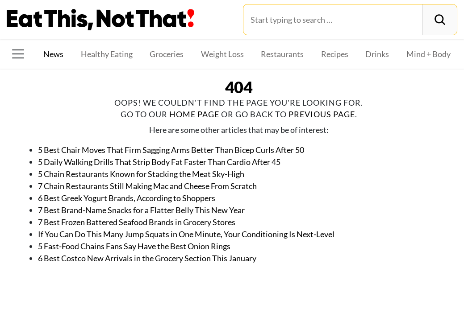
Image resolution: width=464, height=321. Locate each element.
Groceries (167, 54)
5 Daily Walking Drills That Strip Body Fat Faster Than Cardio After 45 (159, 162)
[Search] (439, 19)
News (53, 54)
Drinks (377, 54)
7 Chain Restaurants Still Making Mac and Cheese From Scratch (147, 186)
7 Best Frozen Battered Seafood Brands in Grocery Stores (136, 222)
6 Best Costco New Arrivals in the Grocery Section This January (147, 258)
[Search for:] (332, 19)
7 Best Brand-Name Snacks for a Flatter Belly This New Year (141, 210)
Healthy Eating (107, 54)
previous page (321, 114)
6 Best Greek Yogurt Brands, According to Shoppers (126, 198)
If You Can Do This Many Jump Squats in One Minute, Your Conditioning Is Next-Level (186, 234)
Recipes (334, 54)
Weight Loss (222, 54)
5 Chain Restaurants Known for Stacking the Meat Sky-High (141, 174)
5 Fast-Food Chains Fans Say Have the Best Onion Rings (134, 246)
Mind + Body (428, 54)
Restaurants (282, 54)
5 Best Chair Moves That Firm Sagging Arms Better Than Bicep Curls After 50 (171, 150)
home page (194, 114)
